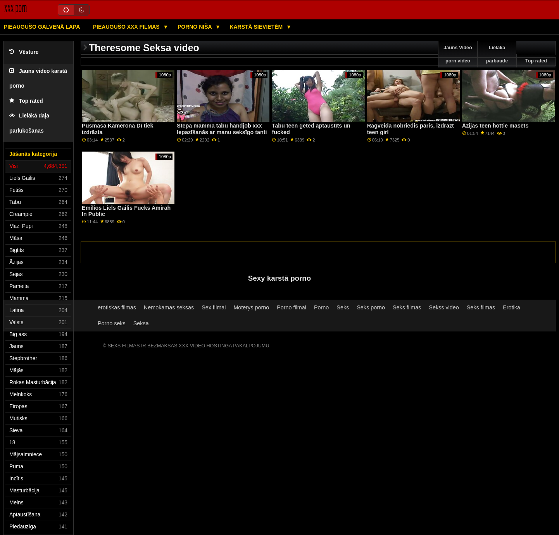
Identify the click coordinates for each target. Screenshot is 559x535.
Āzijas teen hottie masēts (495, 126)
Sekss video (444, 307)
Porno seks (112, 323)
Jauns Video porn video (457, 54)
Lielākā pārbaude (497, 54)
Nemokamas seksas (169, 307)
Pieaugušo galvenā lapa (42, 27)
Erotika (511, 307)
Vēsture (23, 52)
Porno (321, 307)
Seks (342, 307)
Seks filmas (407, 307)
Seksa (141, 323)
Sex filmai (214, 307)
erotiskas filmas (117, 307)
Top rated (26, 101)
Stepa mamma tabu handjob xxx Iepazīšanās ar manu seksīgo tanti (222, 129)
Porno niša (195, 27)
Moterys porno (251, 307)
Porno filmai (291, 307)
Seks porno (371, 307)
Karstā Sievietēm (256, 27)
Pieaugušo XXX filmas (127, 27)
